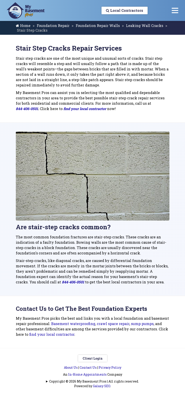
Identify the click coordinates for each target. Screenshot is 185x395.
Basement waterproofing (73, 323)
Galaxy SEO (101, 386)
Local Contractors (124, 10)
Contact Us (88, 367)
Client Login (93, 358)
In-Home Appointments (87, 374)
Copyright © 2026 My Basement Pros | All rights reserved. (94, 381)
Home (23, 25)
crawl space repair (113, 323)
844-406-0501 (27, 108)
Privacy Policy (110, 367)
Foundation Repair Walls (98, 25)
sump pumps (142, 323)
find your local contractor (84, 108)
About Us (71, 367)
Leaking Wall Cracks (144, 25)
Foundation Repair (53, 25)
